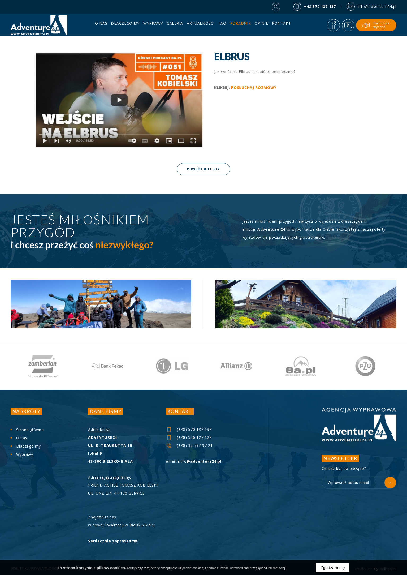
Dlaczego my (125, 25)
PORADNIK (240, 25)
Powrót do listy (203, 169)
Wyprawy (153, 25)
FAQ (222, 25)
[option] (43, 366)
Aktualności (201, 25)
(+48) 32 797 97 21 (189, 445)
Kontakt (281, 25)
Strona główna (30, 429)
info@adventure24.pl (199, 461)
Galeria (175, 25)
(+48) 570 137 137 (189, 429)
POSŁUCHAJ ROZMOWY (253, 87)
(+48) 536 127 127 (189, 437)
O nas (101, 25)
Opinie (261, 25)
